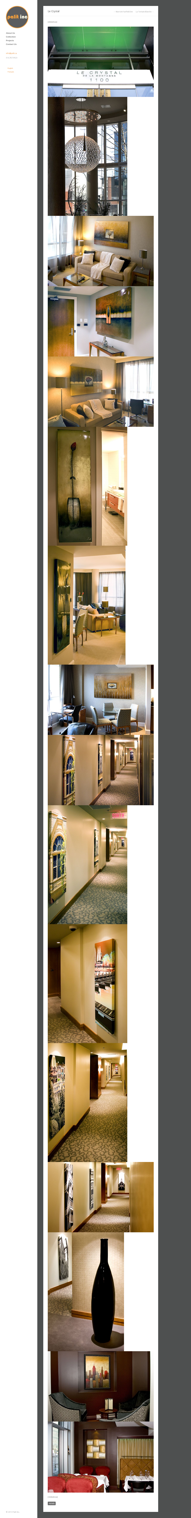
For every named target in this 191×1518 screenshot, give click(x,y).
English (10, 68)
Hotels (52, 1503)
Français (11, 72)
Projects (10, 40)
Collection (11, 37)
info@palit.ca (11, 53)
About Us (10, 33)
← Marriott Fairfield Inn (123, 12)
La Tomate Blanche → (145, 12)
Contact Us (11, 44)
